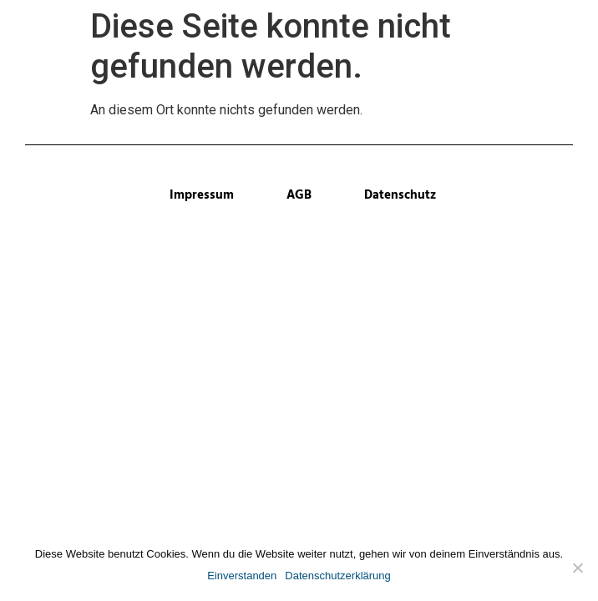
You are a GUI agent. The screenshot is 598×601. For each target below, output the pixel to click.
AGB (299, 195)
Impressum (202, 195)
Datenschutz (400, 195)
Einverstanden (241, 575)
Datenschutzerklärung (337, 575)
